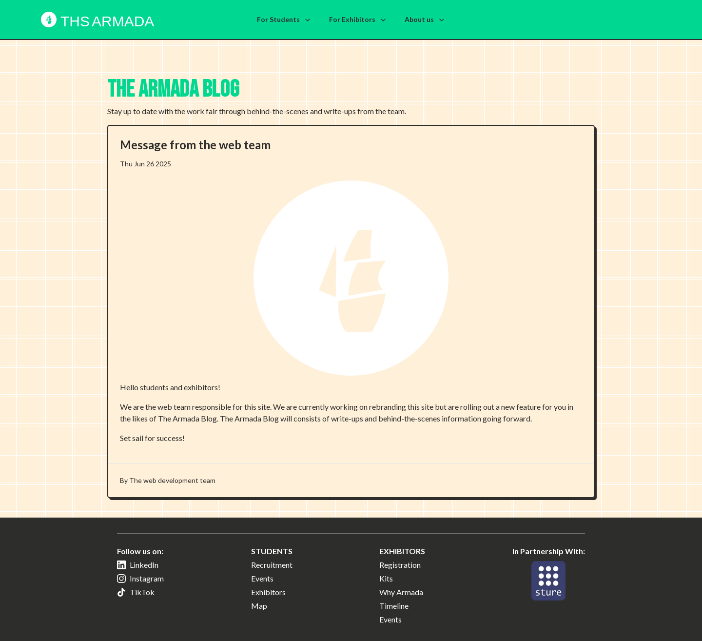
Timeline (394, 605)
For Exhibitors (358, 19)
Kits (386, 578)
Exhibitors (268, 592)
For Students (284, 19)
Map (259, 605)
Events (262, 578)
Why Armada (401, 592)
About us (425, 19)
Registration (400, 564)
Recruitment (271, 564)
